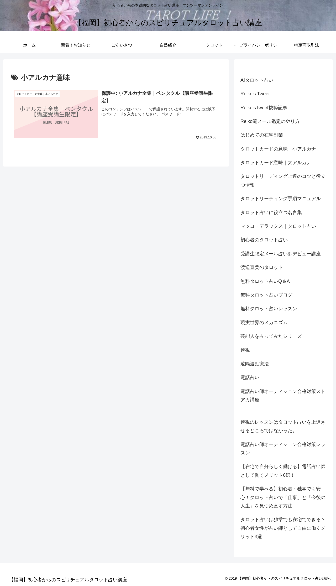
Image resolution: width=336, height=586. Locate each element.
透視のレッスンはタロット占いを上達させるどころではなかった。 (283, 426)
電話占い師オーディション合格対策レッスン (283, 448)
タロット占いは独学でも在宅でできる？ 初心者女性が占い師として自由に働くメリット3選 (283, 528)
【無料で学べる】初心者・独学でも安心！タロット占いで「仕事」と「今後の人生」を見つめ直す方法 (283, 497)
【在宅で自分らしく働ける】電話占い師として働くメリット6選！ (283, 471)
